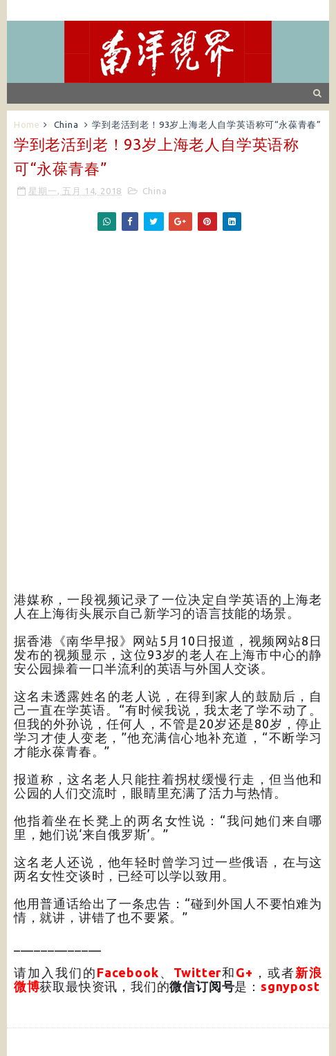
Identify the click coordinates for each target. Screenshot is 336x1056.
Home (27, 124)
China (66, 124)
